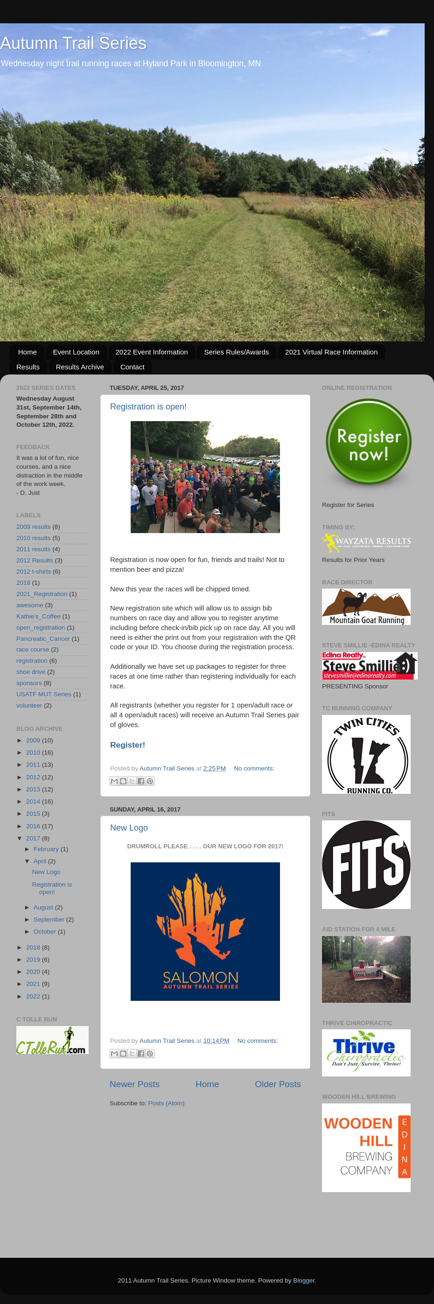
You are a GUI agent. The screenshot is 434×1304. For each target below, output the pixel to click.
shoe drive (30, 671)
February (47, 849)
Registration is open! (148, 406)
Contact (132, 367)
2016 (34, 826)
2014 (34, 801)
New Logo (129, 827)
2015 (34, 813)
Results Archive (80, 367)
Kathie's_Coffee (38, 616)
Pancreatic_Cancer (43, 638)
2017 (34, 838)
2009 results (33, 526)
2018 (23, 582)
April (41, 861)
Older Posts (278, 1084)
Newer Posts (135, 1084)
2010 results (33, 537)
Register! (127, 744)
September (50, 919)
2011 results (33, 549)
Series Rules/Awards (236, 352)
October (46, 931)
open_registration (40, 627)
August (44, 907)
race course (32, 649)
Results (28, 367)
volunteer (29, 705)
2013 (34, 789)
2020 (34, 971)
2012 (34, 777)
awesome (29, 605)
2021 (34, 983)
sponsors (29, 683)
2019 (34, 959)
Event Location (76, 352)
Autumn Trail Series (73, 43)
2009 (34, 740)
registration (32, 660)
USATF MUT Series (43, 694)
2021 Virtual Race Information (331, 352)
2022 (34, 996)
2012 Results (34, 560)
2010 (34, 752)
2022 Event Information (152, 352)
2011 (34, 764)
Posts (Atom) (166, 1103)
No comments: (254, 768)
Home (27, 352)
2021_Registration (42, 593)
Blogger (304, 1280)
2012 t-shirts (33, 571)
